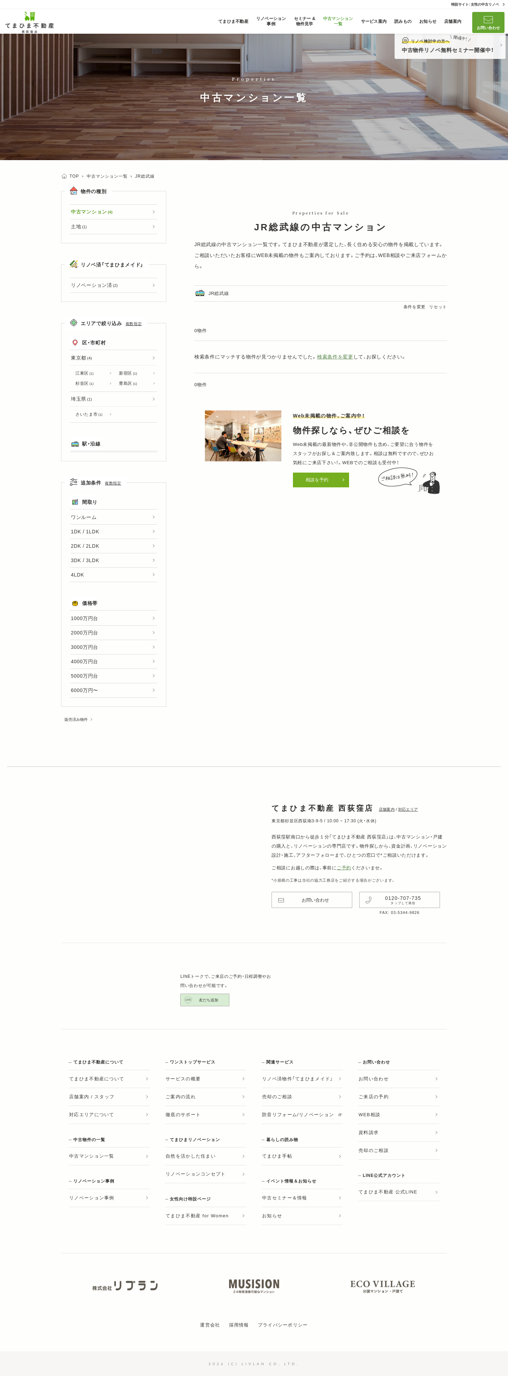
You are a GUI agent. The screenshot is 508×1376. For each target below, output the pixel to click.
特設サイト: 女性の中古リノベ (475, 4)
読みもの (403, 21)
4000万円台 (84, 661)
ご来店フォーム (424, 255)
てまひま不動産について (96, 1078)
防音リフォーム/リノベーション (298, 1114)
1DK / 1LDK (85, 531)
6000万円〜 (84, 690)
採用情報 (239, 1325)
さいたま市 (88, 414)
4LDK (77, 575)
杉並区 (84, 383)
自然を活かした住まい (191, 1156)
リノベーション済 (94, 285)
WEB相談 (389, 255)
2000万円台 (84, 633)
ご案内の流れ (181, 1096)
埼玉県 (81, 399)
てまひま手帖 (277, 1156)
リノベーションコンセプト (196, 1174)
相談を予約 (317, 479)
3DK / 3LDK (85, 560)
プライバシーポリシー (283, 1325)
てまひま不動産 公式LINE (388, 1191)
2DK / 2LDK (85, 546)
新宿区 (128, 373)
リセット (438, 306)
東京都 (81, 358)
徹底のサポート (183, 1114)
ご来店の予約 (374, 1096)
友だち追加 (208, 1000)
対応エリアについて (91, 1114)
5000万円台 (84, 676)
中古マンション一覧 (338, 21)
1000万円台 (84, 618)
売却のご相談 (277, 1096)
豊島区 (128, 383)
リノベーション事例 (271, 21)
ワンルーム (84, 517)
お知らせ (427, 21)
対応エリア (408, 809)
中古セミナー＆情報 (284, 1197)
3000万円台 (84, 647)
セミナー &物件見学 (304, 21)
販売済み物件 (76, 719)
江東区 (84, 373)
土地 (79, 226)
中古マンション (92, 212)
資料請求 (369, 1132)
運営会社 (210, 1325)
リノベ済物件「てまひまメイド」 (297, 1078)
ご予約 (344, 867)
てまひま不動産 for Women (197, 1215)
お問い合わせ (488, 28)
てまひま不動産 (233, 21)
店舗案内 (452, 21)
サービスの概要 (183, 1078)
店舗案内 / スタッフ (91, 1096)
